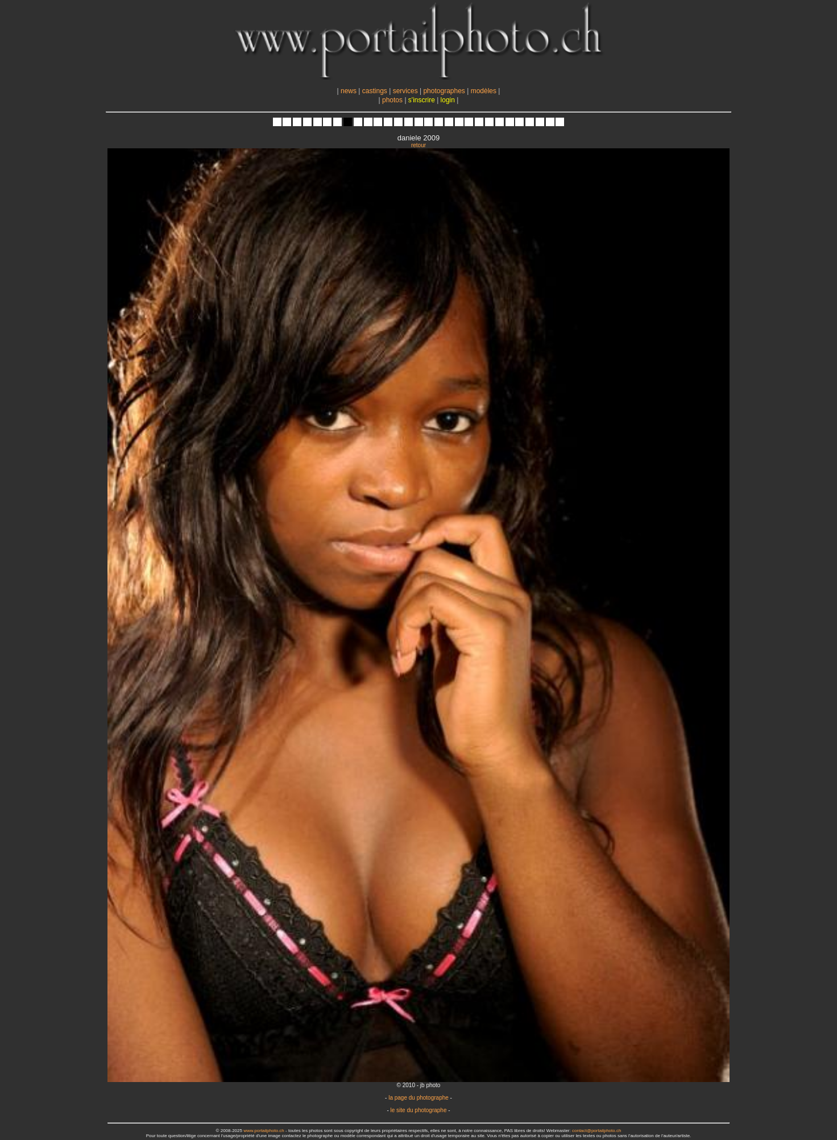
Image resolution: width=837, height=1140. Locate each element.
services (405, 91)
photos (392, 100)
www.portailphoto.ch (263, 1130)
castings (374, 91)
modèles (483, 91)
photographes (444, 91)
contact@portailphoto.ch (596, 1130)
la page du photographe (418, 1098)
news (349, 91)
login (448, 100)
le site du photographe (419, 1110)
